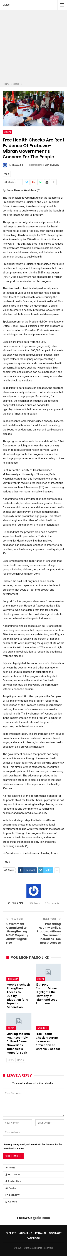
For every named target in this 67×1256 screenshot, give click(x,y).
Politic (11, 1188)
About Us (25, 1233)
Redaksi (40, 1233)
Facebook (34, 1238)
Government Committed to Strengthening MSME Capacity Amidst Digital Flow (17, 933)
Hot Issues (13, 1174)
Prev (11, 1060)
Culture (11, 1201)
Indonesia (13, 979)
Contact (55, 1233)
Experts (11, 1233)
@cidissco (41, 1218)
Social (7, 132)
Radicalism (13, 1181)
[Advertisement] (33, 46)
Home (10, 1167)
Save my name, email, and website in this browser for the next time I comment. (33, 1146)
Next (20, 1060)
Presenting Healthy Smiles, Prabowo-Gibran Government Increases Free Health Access (49, 933)
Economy (12, 1194)
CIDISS (6, 4)
